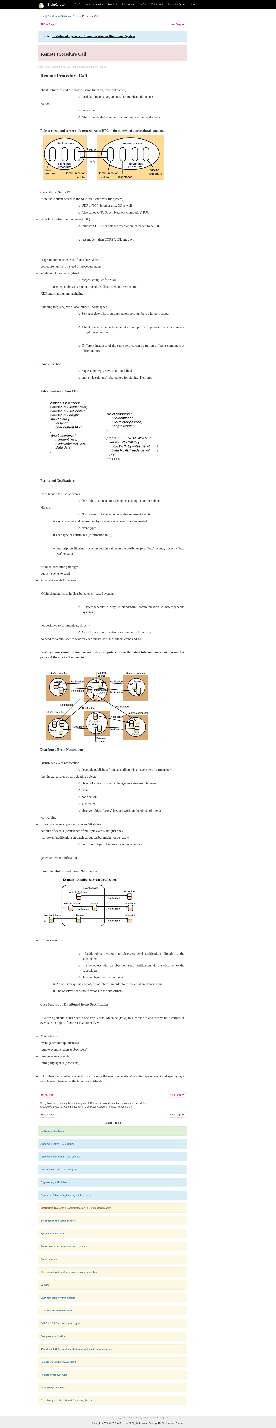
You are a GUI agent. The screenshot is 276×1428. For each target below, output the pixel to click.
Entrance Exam (176, 4)
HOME (76, 4)
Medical (112, 4)
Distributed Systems (59, 16)
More (193, 4)
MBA (143, 4)
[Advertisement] (215, 67)
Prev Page (47, 24)
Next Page (177, 24)
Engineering (128, 4)
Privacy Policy (114, 1417)
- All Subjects (57, 1144)
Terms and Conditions (131, 1417)
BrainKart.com (57, 4)
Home (41, 16)
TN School (157, 4)
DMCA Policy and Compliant (155, 1417)
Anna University (94, 4)
